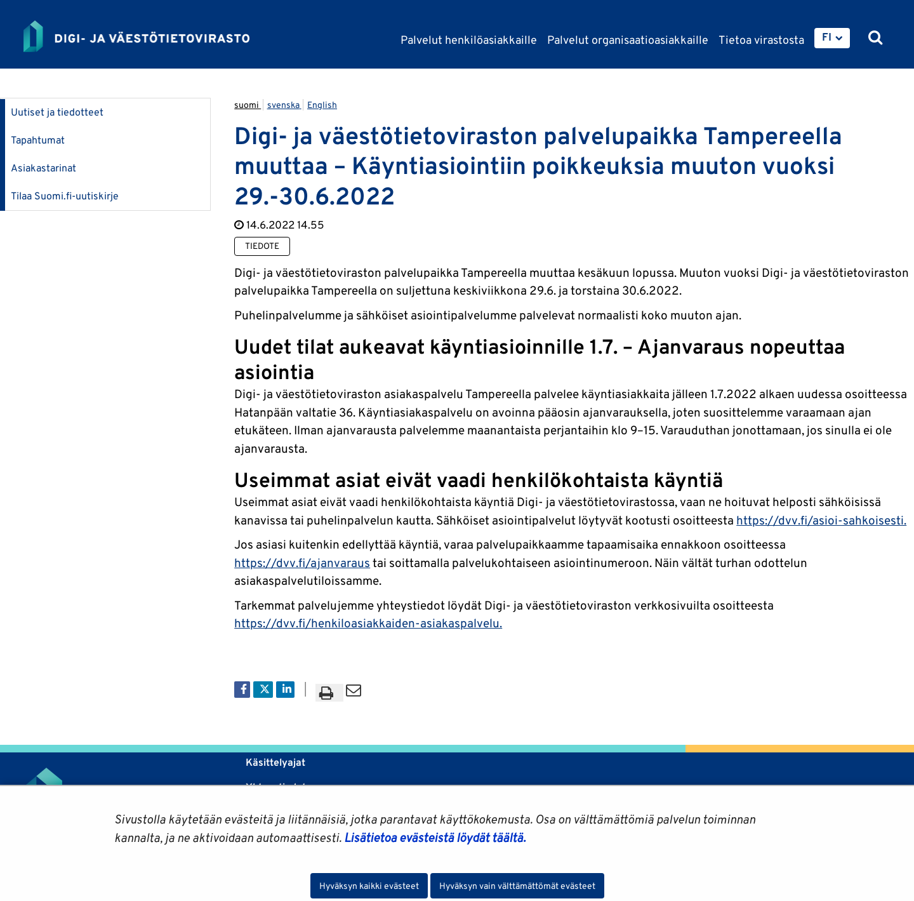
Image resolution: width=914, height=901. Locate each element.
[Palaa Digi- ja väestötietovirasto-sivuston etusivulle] (136, 36)
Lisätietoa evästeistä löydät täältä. (435, 837)
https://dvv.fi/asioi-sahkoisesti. (821, 520)
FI (826, 37)
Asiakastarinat (43, 168)
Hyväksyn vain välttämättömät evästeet (517, 885)
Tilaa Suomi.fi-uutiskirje (65, 196)
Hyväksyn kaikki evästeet (369, 885)
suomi (247, 104)
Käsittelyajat (275, 762)
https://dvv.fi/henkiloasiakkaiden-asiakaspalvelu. (368, 623)
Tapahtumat (38, 140)
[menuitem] (832, 38)
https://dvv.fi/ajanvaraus (302, 562)
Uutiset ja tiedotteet (57, 112)
